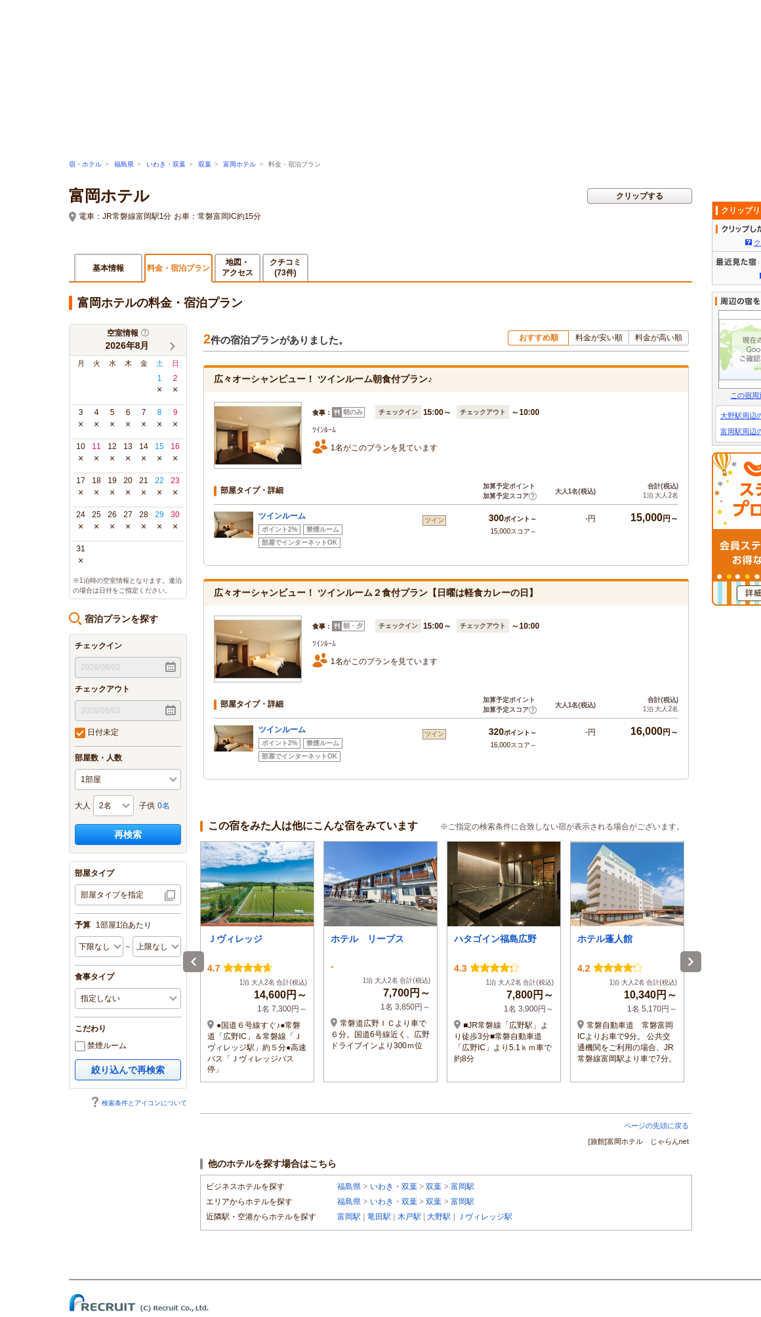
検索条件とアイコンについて (138, 1103)
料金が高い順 (658, 337)
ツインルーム (282, 516)
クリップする (639, 196)
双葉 (204, 164)
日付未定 (97, 733)
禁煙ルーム (101, 1046)
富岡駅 (462, 1186)
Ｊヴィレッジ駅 (484, 1216)
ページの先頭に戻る (656, 1126)
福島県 (124, 164)
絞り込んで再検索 (128, 1070)
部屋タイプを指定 (112, 894)
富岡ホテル (239, 164)
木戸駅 (409, 1216)
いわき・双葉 (166, 164)
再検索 (128, 834)
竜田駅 (379, 1216)
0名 (163, 805)
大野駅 (439, 1216)
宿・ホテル (85, 164)
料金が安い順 (599, 337)
